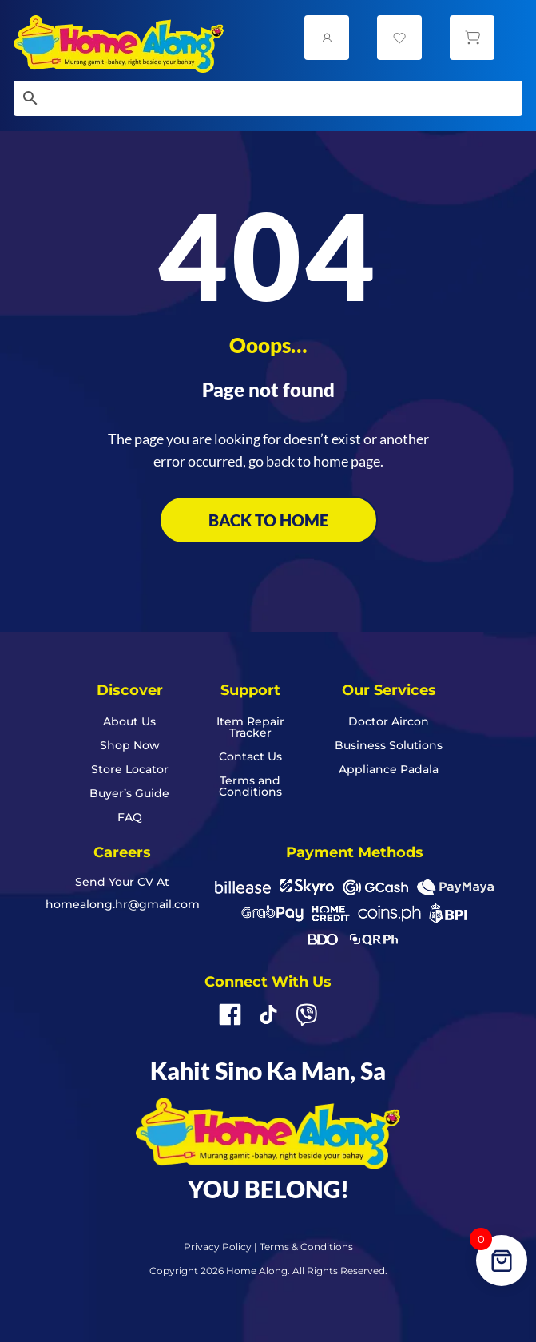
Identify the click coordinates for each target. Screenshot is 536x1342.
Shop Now (130, 746)
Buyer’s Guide (129, 794)
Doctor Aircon (388, 722)
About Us (129, 722)
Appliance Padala (389, 770)
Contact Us (250, 757)
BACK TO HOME (268, 520)
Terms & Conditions (306, 1247)
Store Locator (130, 770)
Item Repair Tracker (250, 728)
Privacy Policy (218, 1247)
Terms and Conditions (250, 787)
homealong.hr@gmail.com (123, 904)
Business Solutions (389, 746)
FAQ (129, 818)
